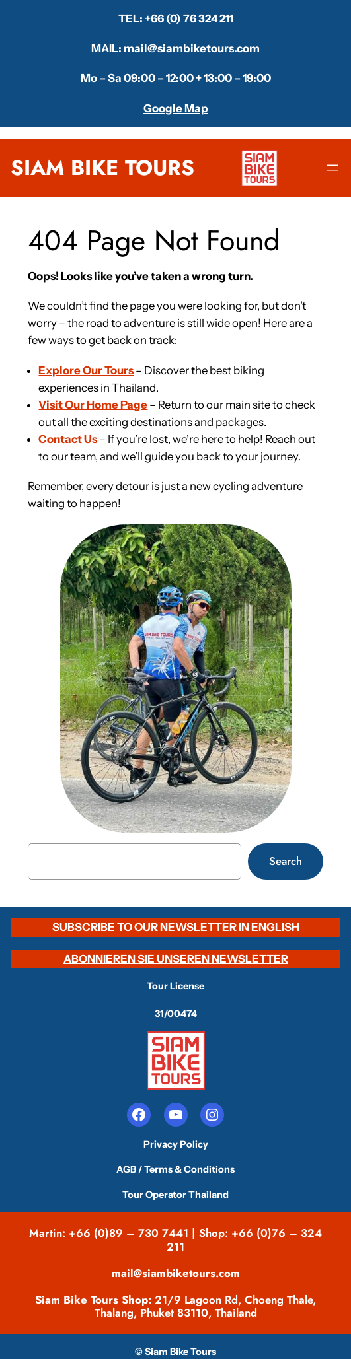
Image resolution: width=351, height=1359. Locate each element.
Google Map (175, 108)
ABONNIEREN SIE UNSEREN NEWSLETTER (175, 958)
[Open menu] (332, 168)
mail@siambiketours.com (192, 48)
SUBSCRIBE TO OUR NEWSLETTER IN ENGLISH (175, 927)
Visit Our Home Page (92, 404)
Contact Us (67, 439)
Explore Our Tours (86, 370)
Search (285, 861)
